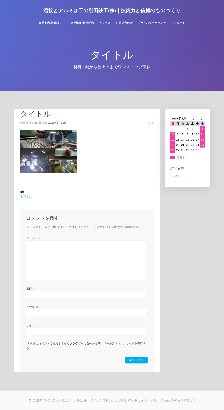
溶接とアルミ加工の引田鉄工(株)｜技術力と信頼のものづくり (112, 10)
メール (32, 306)
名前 (30, 288)
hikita (32, 122)
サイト (30, 325)
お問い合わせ (124, 22)
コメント (33, 238)
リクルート (178, 22)
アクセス (104, 22)
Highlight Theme (159, 400)
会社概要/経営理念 (82, 22)
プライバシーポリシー (152, 22)
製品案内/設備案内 (52, 22)
